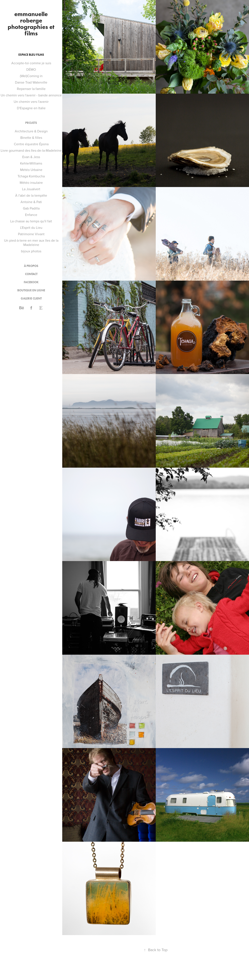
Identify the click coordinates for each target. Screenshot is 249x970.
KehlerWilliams (31, 163)
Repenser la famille (31, 88)
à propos (31, 266)
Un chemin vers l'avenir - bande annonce (31, 95)
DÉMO (31, 69)
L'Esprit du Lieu (31, 227)
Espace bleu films (31, 55)
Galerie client (31, 298)
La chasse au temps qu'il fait (31, 221)
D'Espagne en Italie (31, 108)
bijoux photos (31, 251)
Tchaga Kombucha (31, 176)
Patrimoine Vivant (31, 234)
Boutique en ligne (31, 290)
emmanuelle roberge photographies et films (32, 23)
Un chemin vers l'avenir (31, 101)
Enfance (31, 214)
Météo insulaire (31, 182)
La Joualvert (31, 189)
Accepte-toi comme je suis (31, 63)
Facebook (31, 282)
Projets (31, 123)
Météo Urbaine (31, 169)
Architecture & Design (31, 131)
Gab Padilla (31, 208)
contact (31, 274)
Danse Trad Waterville (31, 82)
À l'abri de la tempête (31, 195)
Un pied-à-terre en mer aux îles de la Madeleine (31, 242)
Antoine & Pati (31, 201)
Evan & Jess (31, 156)
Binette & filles (31, 137)
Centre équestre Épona (31, 144)
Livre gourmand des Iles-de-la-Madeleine (31, 150)
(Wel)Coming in (31, 75)
